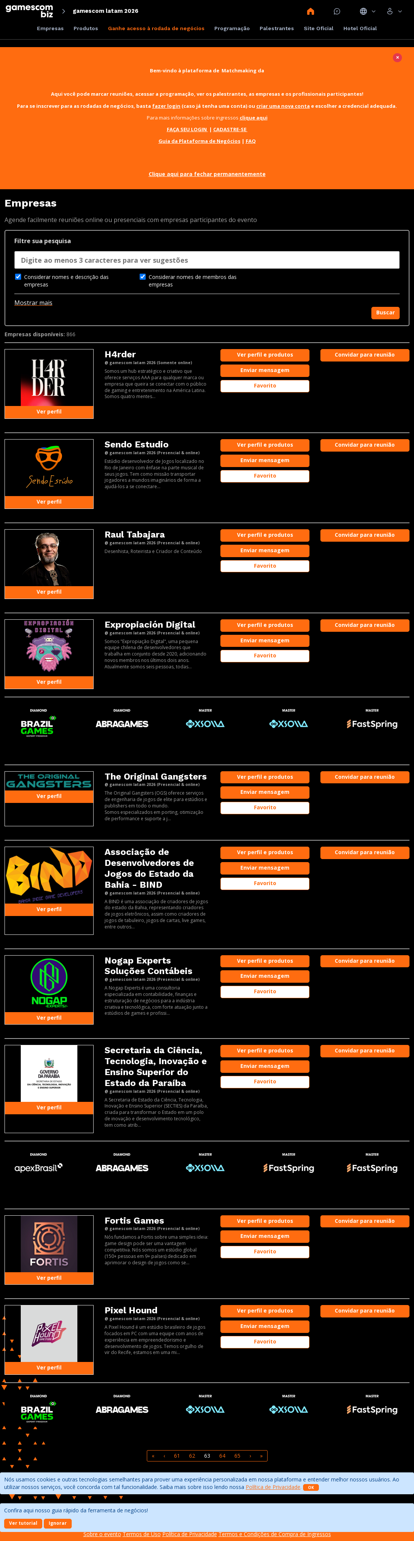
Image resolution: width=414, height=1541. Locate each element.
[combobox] (207, 262)
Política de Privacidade (273, 1486)
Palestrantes (277, 28)
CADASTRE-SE (230, 129)
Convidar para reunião (365, 354)
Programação (232, 28)
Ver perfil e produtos (265, 354)
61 (177, 1455)
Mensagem (337, 11)
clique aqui (254, 117)
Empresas (50, 28)
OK (311, 1487)
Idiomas (367, 11)
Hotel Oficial (360, 28)
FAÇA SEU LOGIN (187, 129)
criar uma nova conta (283, 106)
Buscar (385, 312)
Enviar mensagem (264, 370)
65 (237, 1455)
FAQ (251, 141)
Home (310, 11)
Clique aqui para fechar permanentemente (207, 174)
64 (222, 1455)
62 (192, 1455)
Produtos (86, 28)
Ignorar (58, 1523)
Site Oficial (319, 28)
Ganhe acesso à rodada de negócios (156, 28)
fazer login (166, 106)
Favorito (265, 385)
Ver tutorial (23, 1523)
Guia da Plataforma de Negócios (199, 141)
